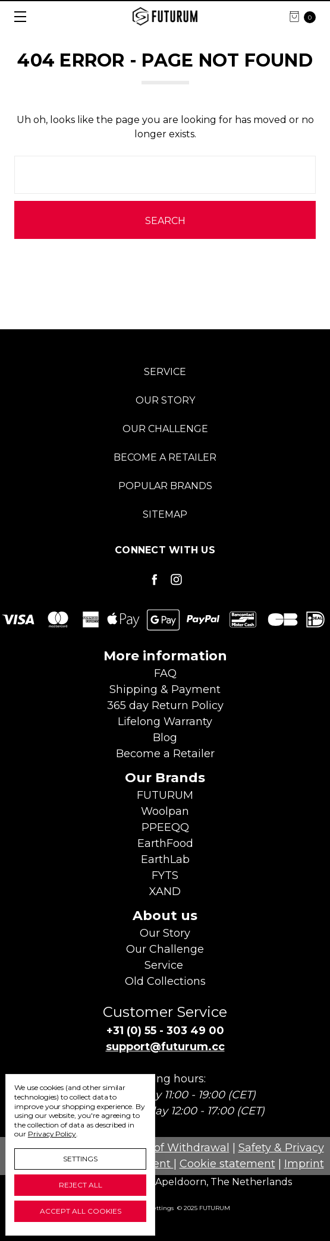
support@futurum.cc (165, 1046)
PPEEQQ (165, 827)
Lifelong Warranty (165, 721)
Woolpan (165, 811)
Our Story (165, 400)
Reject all (80, 1184)
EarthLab (165, 859)
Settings (80, 1158)
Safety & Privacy (281, 1147)
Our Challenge (165, 428)
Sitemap (165, 514)
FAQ (165, 673)
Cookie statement (227, 1163)
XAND (165, 891)
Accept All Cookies (80, 1211)
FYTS (165, 875)
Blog (165, 737)
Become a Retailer (165, 457)
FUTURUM (165, 795)
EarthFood (165, 843)
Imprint (304, 1163)
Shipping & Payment (165, 689)
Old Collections (165, 981)
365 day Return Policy (165, 705)
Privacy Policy (52, 1133)
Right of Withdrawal (176, 1147)
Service (165, 371)
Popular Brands (165, 486)
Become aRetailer (165, 753)
